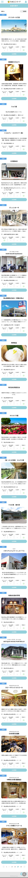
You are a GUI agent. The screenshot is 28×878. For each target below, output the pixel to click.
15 (12, 867)
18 (21, 867)
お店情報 (14, 54)
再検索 (24, 11)
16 (15, 867)
